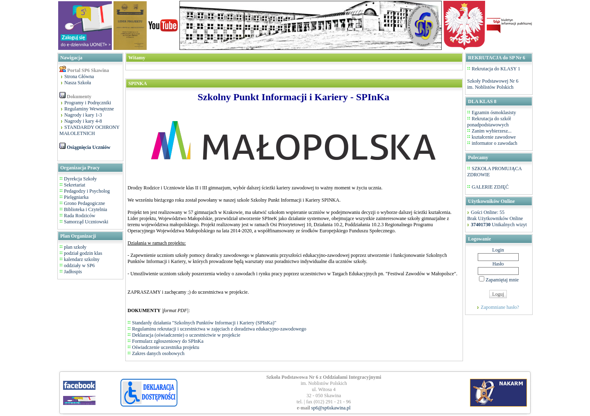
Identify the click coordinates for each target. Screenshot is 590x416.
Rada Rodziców (79, 215)
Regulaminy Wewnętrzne (89, 109)
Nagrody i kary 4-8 (83, 121)
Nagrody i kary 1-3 (83, 115)
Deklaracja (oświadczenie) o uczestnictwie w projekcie (186, 335)
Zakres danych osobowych (158, 353)
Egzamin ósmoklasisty (494, 112)
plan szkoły (74, 247)
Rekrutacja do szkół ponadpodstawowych (489, 122)
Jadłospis (72, 271)
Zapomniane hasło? (500, 307)
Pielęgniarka (76, 197)
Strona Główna (79, 76)
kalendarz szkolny (81, 259)
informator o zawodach (494, 143)
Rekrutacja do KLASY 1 (496, 69)
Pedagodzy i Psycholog (87, 191)
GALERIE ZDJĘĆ (490, 187)
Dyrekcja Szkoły (80, 179)
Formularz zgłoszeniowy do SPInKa (167, 341)
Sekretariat (74, 185)
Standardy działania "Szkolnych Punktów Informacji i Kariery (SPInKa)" (204, 323)
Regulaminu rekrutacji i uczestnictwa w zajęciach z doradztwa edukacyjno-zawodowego (219, 329)
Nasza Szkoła (77, 82)
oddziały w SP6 (79, 265)
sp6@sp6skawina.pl (331, 408)
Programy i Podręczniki (87, 103)
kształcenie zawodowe (494, 137)
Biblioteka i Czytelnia (85, 209)
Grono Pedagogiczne (84, 203)
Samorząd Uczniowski (86, 222)
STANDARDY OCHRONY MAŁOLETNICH (89, 130)
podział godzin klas (82, 253)
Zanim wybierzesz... (491, 131)
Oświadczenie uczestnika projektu (165, 347)
